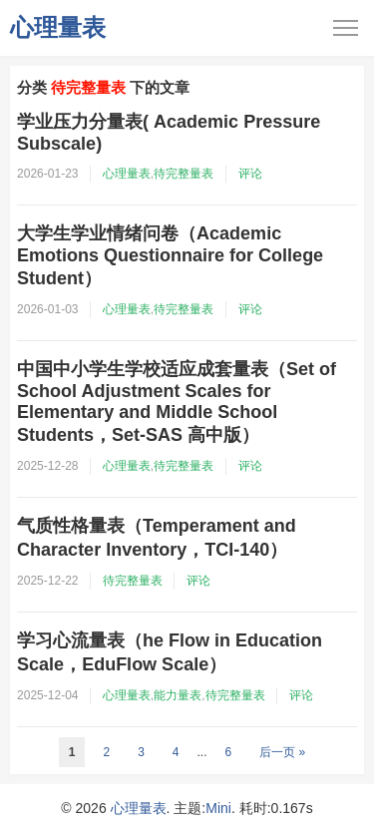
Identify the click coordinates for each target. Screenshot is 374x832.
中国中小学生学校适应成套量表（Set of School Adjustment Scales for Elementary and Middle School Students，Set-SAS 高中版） (176, 402)
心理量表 (58, 27)
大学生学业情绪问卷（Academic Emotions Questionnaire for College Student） (170, 255)
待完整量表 (183, 174)
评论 (250, 174)
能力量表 (177, 695)
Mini (218, 808)
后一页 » (282, 752)
